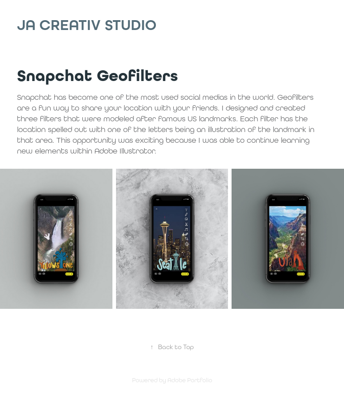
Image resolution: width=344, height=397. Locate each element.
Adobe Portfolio (190, 380)
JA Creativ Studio (86, 25)
